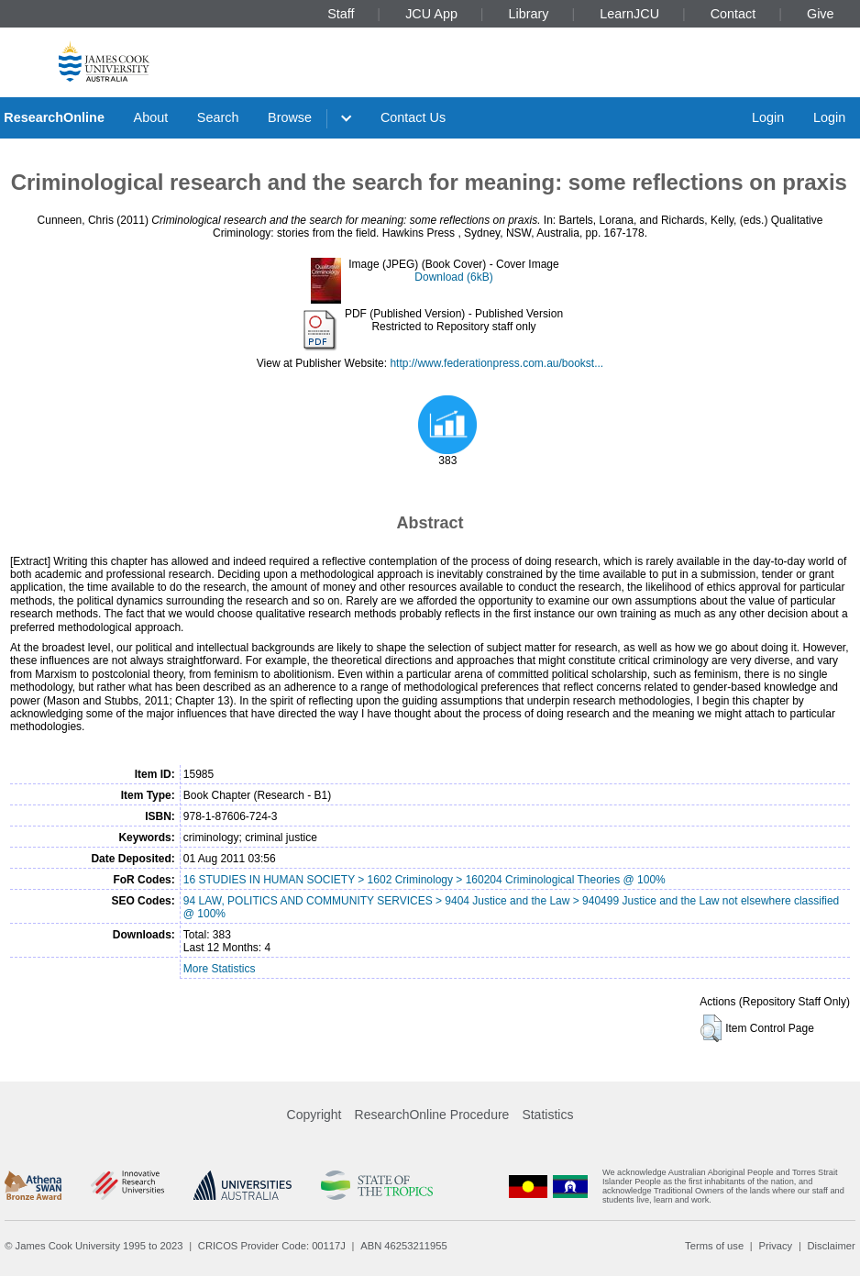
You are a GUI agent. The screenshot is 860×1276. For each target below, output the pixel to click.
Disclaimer (831, 1245)
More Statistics (219, 968)
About (151, 117)
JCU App (431, 13)
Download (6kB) (453, 277)
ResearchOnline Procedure (432, 1114)
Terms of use (714, 1245)
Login (768, 117)
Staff (340, 13)
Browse (290, 117)
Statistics (547, 1114)
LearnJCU (629, 13)
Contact (733, 13)
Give (820, 13)
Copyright (314, 1114)
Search (218, 117)
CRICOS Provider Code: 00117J (272, 1245)
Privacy (775, 1245)
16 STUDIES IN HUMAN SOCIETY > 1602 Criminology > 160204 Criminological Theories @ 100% (424, 879)
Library (529, 13)
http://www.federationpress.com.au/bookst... (496, 363)
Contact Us (413, 117)
